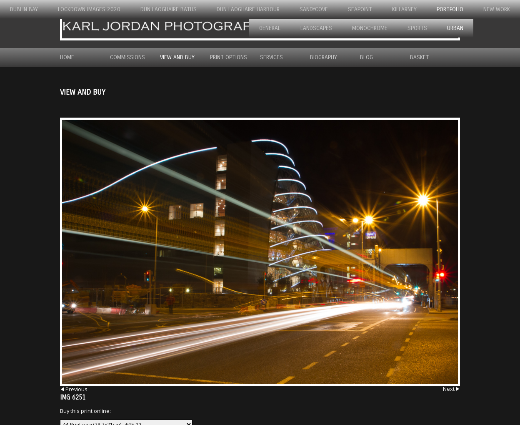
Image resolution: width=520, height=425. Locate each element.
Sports (417, 28)
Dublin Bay (24, 9)
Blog (366, 57)
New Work (496, 9)
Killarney (404, 9)
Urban (455, 28)
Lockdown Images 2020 (89, 9)
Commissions (127, 57)
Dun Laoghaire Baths (168, 9)
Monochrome (370, 28)
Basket (419, 57)
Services (271, 57)
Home (67, 57)
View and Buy (177, 57)
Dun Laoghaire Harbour (248, 9)
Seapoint (360, 9)
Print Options (228, 57)
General (269, 28)
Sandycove (314, 9)
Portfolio (450, 9)
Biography (323, 57)
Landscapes (316, 28)
